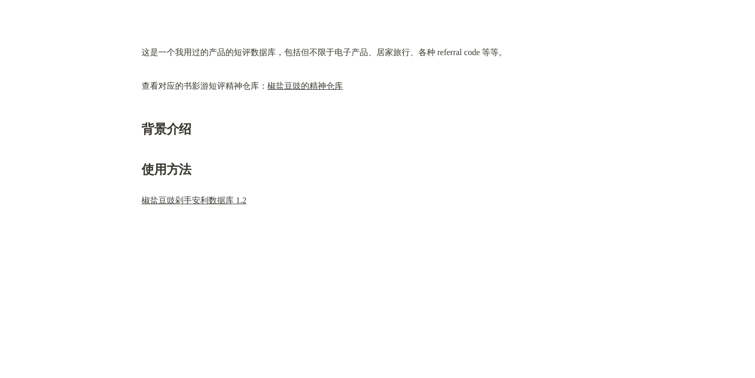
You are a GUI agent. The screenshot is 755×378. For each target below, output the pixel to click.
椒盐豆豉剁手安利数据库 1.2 (194, 200)
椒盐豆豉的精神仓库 (305, 85)
